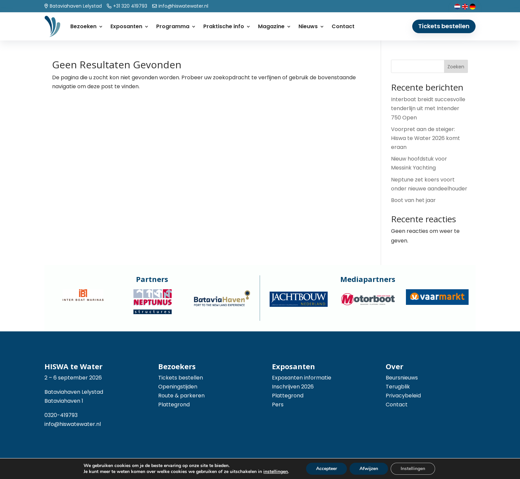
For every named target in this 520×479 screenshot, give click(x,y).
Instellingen (413, 468)
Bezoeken (83, 26)
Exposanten (126, 26)
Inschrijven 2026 (293, 386)
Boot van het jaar (413, 200)
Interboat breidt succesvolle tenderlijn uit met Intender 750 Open (428, 108)
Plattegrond (174, 404)
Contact (343, 26)
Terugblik (398, 386)
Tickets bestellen (444, 26)
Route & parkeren (181, 395)
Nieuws (308, 26)
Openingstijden (177, 386)
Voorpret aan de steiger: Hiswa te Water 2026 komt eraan (425, 138)
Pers (278, 404)
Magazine (271, 26)
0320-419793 (61, 415)
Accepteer (326, 468)
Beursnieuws (402, 377)
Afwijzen (368, 468)
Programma (172, 26)
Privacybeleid (403, 395)
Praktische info (223, 26)
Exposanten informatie (301, 377)
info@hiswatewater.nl (72, 424)
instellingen (275, 472)
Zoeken (455, 66)
